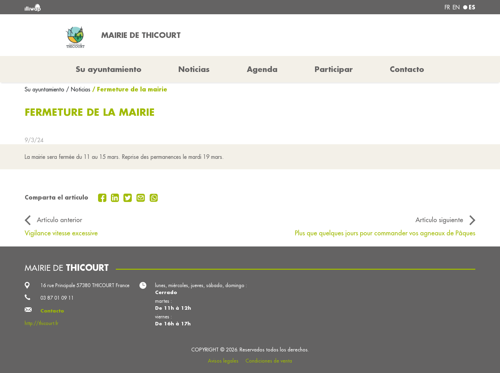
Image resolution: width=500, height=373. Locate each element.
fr (447, 7)
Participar (334, 69)
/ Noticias (78, 89)
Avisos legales (223, 361)
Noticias (194, 69)
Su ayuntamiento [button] (109, 69)
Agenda (262, 69)
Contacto (407, 69)
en (456, 7)
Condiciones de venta (268, 361)
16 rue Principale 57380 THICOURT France (84, 285)
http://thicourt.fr (41, 323)
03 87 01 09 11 (57, 298)
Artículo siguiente (439, 220)
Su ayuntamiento (45, 89)
